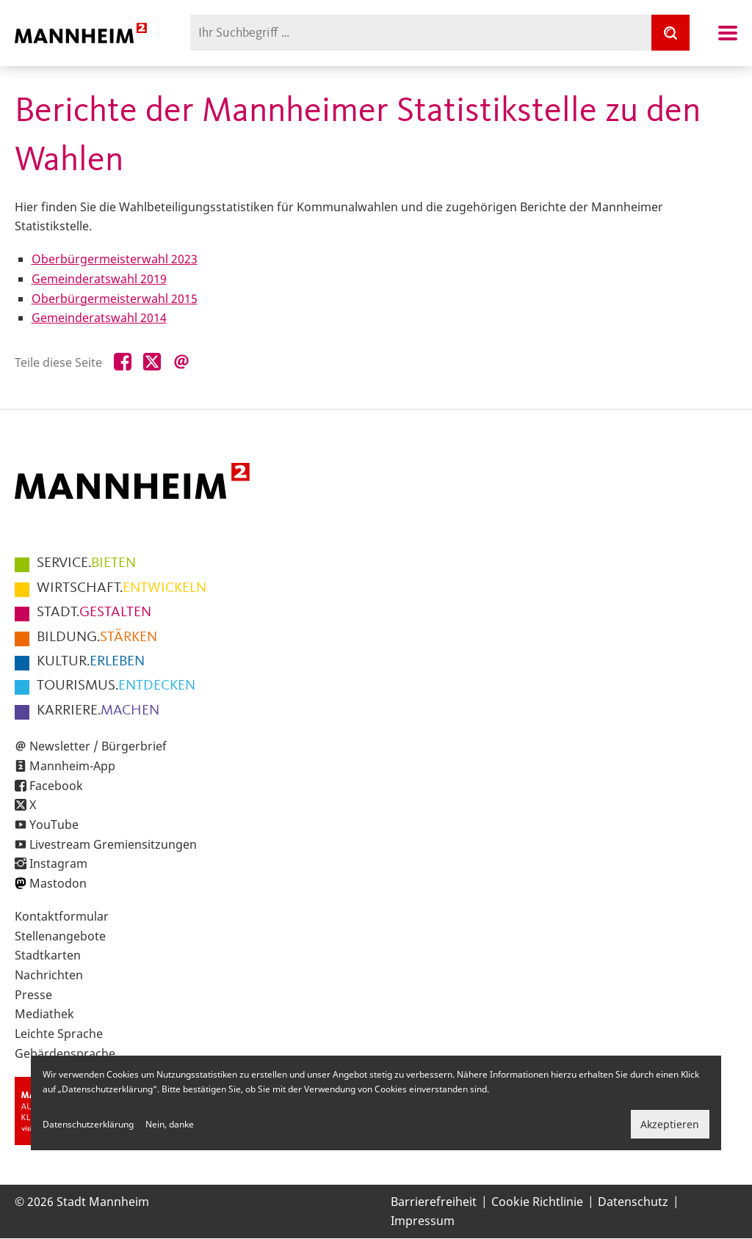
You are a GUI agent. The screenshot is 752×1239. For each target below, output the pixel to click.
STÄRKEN (97, 637)
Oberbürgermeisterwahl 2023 (115, 259)
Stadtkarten (48, 955)
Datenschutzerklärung (88, 1124)
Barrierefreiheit (434, 1202)
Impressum (423, 1221)
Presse (33, 995)
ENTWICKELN (121, 588)
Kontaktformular (62, 916)
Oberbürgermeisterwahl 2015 (115, 298)
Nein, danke (169, 1124)
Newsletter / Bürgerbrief (98, 746)
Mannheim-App (72, 766)
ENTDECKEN (116, 686)
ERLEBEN (91, 661)
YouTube (54, 824)
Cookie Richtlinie (537, 1202)
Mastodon (58, 883)
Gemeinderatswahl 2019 (99, 279)
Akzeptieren (669, 1124)
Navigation (727, 33)
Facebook (56, 786)
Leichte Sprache (59, 1034)
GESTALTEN (94, 612)
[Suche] (670, 33)
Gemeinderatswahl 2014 (99, 318)
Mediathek (44, 1014)
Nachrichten (49, 975)
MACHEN (98, 710)
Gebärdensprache (65, 1053)
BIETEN (86, 563)
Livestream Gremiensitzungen (113, 844)
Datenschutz (633, 1202)
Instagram (58, 863)
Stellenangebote (60, 936)
